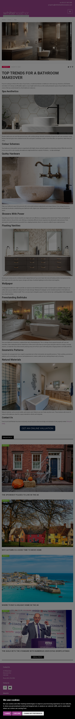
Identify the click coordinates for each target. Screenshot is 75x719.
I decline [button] (17, 713)
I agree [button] (7, 713)
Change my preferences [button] (33, 713)
